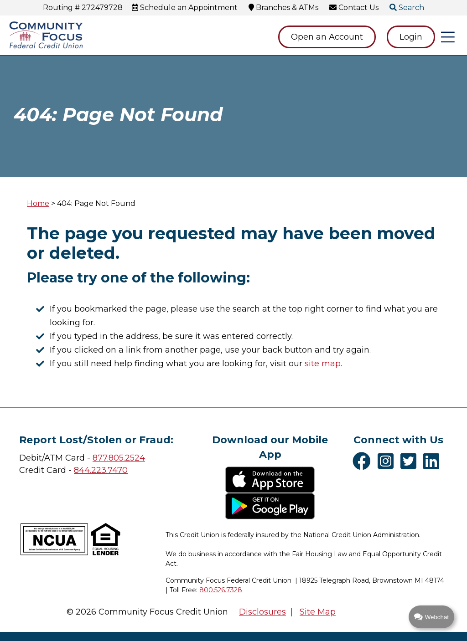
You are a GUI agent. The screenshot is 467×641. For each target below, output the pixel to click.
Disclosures (262, 612)
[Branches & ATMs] (283, 7)
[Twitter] (410, 461)
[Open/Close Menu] (448, 37)
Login (411, 37)
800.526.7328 (220, 590)
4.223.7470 (106, 470)
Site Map (318, 612)
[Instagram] (388, 461)
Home (38, 203)
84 (79, 470)
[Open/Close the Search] (406, 7)
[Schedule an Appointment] (185, 7)
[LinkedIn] (433, 461)
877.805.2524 (119, 458)
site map (323, 364)
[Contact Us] (354, 7)
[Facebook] (364, 461)
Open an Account (327, 37)
